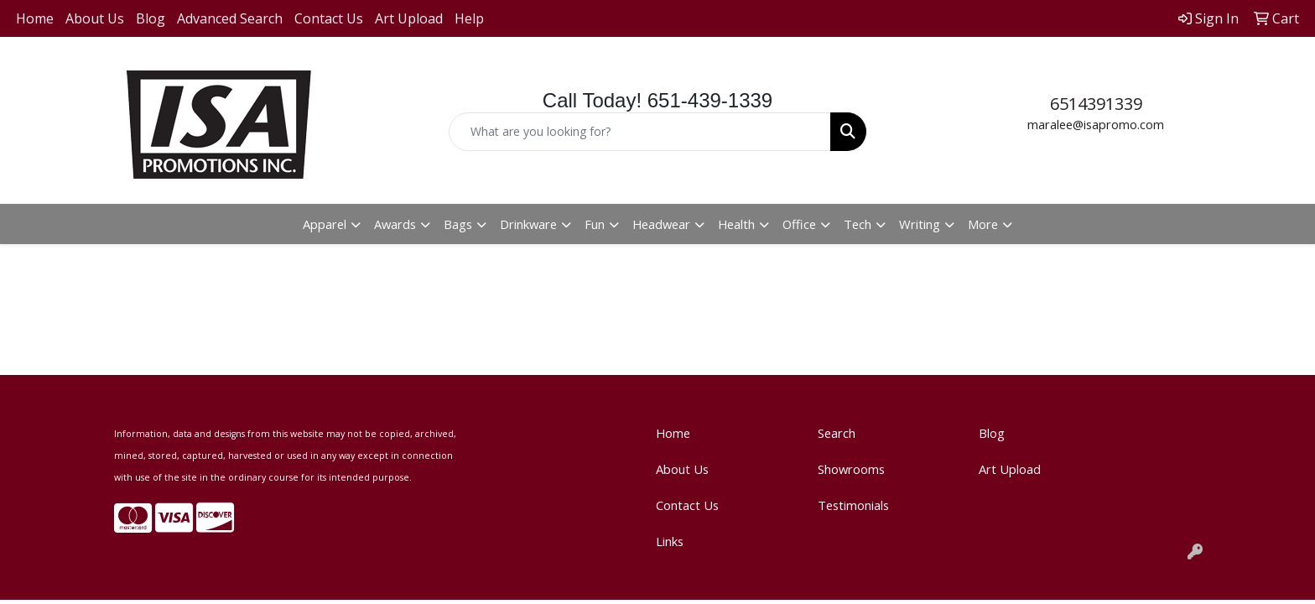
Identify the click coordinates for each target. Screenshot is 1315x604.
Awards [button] (395, 224)
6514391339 (1096, 103)
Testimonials (853, 505)
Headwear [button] (661, 224)
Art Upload (409, 18)
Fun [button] (595, 224)
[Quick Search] (640, 131)
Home (35, 18)
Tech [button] (857, 224)
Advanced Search (230, 18)
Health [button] (736, 224)
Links (669, 541)
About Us (94, 18)
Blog (150, 18)
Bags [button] (458, 224)
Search (836, 432)
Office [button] (799, 224)
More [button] (983, 224)
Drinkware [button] (528, 224)
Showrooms (851, 469)
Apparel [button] (324, 224)
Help (469, 18)
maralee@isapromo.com (1095, 124)
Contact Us (328, 18)
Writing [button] (919, 224)
